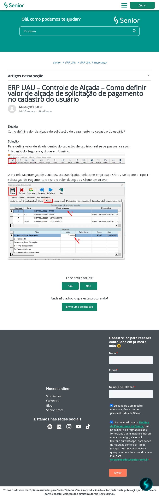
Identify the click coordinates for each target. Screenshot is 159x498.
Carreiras (52, 401)
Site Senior (53, 396)
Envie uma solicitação (79, 307)
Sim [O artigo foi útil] (70, 286)
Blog (49, 405)
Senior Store (55, 410)
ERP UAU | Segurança (93, 62)
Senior (57, 62)
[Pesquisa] (79, 31)
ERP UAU (70, 62)
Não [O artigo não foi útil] (88, 286)
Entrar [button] (143, 5)
